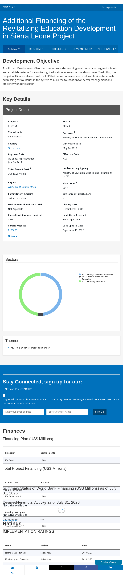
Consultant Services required (24, 215)
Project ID (13, 121)
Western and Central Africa (22, 186)
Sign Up (99, 411)
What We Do (9, 6)
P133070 (12, 230)
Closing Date (70, 204)
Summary (14, 48)
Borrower (69, 133)
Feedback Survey (108, 562)
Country (12, 143)
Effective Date (71, 154)
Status (66, 121)
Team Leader (15, 132)
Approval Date (16, 154)
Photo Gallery (107, 48)
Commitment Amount (20, 193)
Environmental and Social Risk (25, 204)
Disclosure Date (72, 143)
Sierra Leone (14, 148)
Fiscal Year (70, 183)
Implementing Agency (75, 168)
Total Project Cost (19, 169)
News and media (82, 48)
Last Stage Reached (74, 215)
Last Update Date (73, 225)
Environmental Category (77, 193)
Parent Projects (17, 225)
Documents (59, 48)
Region (12, 182)
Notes (11, 236)
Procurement (36, 48)
